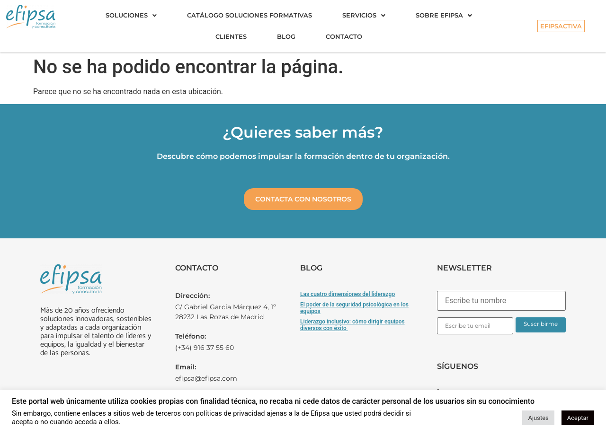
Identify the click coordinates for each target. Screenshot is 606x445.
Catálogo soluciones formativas (249, 15)
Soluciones (131, 15)
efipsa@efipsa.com (206, 378)
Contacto (344, 36)
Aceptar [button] (577, 417)
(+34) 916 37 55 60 (204, 347)
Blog (286, 36)
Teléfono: (190, 336)
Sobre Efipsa (444, 15)
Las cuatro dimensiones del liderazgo (347, 294)
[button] (131, 15)
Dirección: (192, 295)
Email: (185, 367)
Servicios (363, 15)
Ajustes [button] (538, 417)
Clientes (231, 36)
